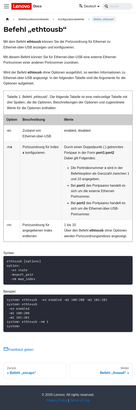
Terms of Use (80, 400)
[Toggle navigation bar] (6, 6)
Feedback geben (18, 349)
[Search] (117, 6)
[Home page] (7, 19)
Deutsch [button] (87, 6)
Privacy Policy (56, 400)
